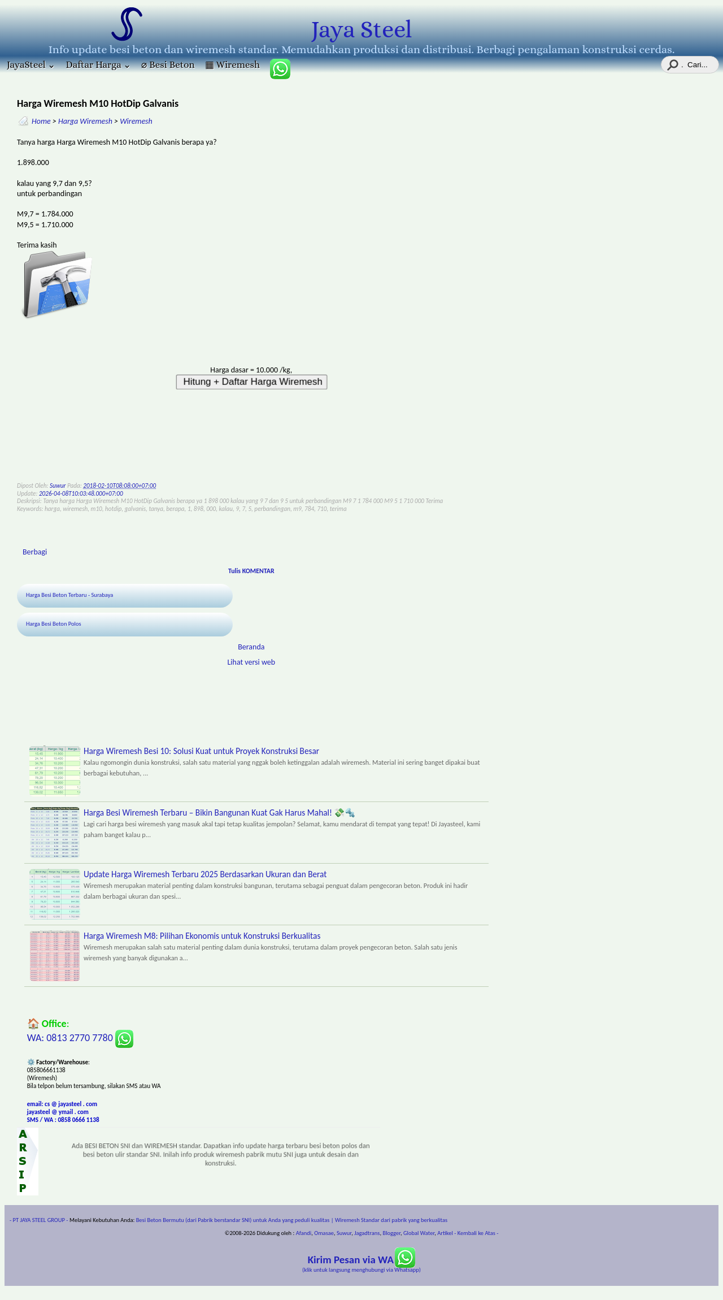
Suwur (344, 1233)
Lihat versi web (251, 662)
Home (41, 121)
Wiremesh (136, 121)
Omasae (324, 1233)
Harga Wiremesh (85, 121)
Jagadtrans (367, 1233)
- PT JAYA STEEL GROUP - (39, 1220)
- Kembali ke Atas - (476, 1233)
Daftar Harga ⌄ (98, 64)
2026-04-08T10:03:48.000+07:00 (81, 493)
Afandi (304, 1233)
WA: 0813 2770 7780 (80, 1038)
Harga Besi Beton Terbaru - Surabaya (69, 595)
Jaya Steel (361, 29)
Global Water (418, 1233)
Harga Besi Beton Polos (53, 623)
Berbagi (35, 552)
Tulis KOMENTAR (251, 571)
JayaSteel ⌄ (31, 64)
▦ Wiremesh (232, 64)
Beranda (251, 647)
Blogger (391, 1233)
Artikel (445, 1233)
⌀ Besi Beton (167, 64)
